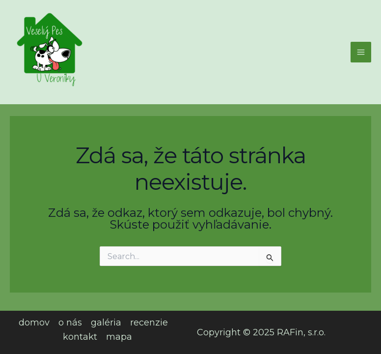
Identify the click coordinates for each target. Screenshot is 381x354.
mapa (119, 336)
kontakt (80, 336)
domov (34, 322)
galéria (106, 322)
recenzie (149, 322)
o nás (70, 322)
